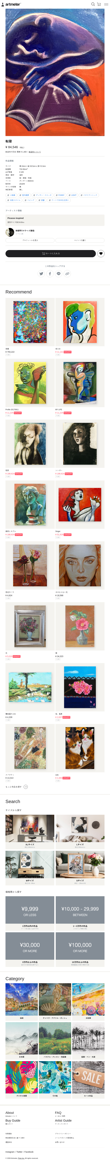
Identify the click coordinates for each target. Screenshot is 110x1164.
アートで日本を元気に (59, 200)
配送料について (35, 152)
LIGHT (72, 195)
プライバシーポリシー (63, 1134)
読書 (41, 200)
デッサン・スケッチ (42, 195)
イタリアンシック (88, 195)
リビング (29, 200)
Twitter (20, 1152)
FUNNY (59, 195)
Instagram (9, 1152)
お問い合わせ (60, 1142)
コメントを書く (80, 240)
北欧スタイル (13, 200)
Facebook (29, 1152)
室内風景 (24, 195)
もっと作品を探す (16, 787)
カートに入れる (51, 254)
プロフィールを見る (30, 240)
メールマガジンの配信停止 (64, 1138)
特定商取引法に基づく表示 (15, 1138)
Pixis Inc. (21, 1158)
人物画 (11, 195)
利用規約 (8, 1134)
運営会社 (8, 1142)
